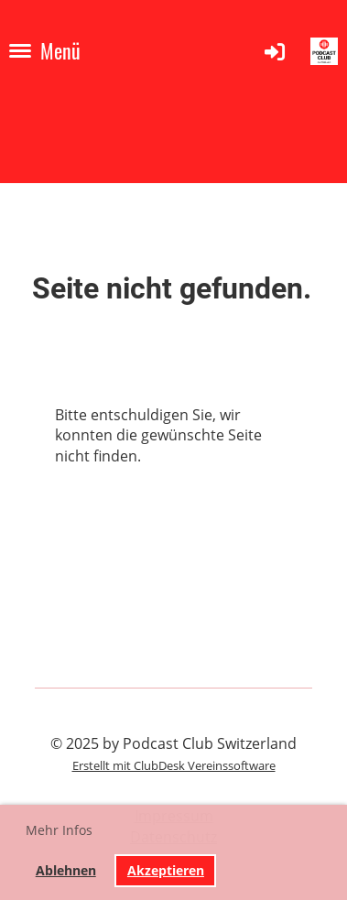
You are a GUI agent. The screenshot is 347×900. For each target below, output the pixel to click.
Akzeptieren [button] (165, 870)
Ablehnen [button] (66, 870)
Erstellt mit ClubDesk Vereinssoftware (174, 765)
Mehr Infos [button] (59, 830)
